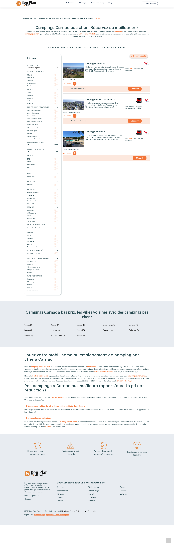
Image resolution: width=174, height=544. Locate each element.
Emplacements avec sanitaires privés (42, 86)
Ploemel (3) (81, 330)
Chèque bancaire (42, 270)
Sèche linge (42, 221)
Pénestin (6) (55, 330)
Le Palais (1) (133, 325)
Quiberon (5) (134, 330)
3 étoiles (42, 98)
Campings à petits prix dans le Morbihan (77, 18)
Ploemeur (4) (108, 330)
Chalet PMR (42, 77)
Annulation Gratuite (42, 228)
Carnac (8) (28, 325)
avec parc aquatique (42, 110)
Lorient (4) (28, 330)
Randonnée (42, 198)
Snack (42, 216)
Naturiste (42, 279)
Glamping (42, 282)
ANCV (42, 167)
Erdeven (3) (81, 325)
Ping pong (42, 203)
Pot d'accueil (42, 201)
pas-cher (42, 170)
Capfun (42, 244)
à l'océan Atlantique (42, 128)
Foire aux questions (31, 496)
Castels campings (42, 247)
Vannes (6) (81, 336)
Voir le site (67, 84)
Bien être (42, 287)
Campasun (42, 238)
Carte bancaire (42, 261)
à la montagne (42, 136)
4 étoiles (42, 101)
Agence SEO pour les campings (57, 515)
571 (42, 159)
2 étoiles (42, 95)
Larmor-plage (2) (109, 325)
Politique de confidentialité (86, 511)
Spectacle (42, 195)
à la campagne (42, 130)
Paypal (42, 272)
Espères (42, 264)
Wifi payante (42, 213)
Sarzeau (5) (28, 336)
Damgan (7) (54, 325)
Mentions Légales (68, 511)
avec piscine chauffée (42, 118)
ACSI (42, 162)
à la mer (42, 133)
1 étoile (42, 92)
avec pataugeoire (42, 113)
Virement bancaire (42, 267)
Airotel (42, 236)
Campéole (42, 241)
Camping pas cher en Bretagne (49, 18)
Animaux (42, 184)
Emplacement (42, 83)
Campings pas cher (29, 18)
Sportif (42, 284)
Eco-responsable (42, 290)
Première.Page (39, 515)
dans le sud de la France (42, 139)
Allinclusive (42, 164)
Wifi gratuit (42, 210)
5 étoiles (42, 103)
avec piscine (42, 116)
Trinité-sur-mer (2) (57, 336)
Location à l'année (42, 253)
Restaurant (42, 218)
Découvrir (135, 88)
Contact (27, 499)
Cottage (42, 80)
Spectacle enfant (42, 192)
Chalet (42, 75)
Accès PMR (42, 176)
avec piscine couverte (42, 121)
